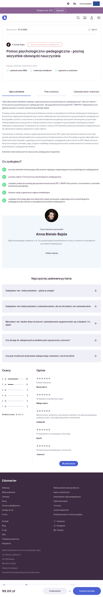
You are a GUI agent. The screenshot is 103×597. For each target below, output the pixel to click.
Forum (4, 514)
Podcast (59, 530)
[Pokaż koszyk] (85, 18)
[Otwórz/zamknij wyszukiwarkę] (78, 18)
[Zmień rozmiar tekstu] (74, 4)
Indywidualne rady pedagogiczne (67, 497)
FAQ (4, 535)
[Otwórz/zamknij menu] (99, 18)
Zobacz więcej (51, 253)
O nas (4, 530)
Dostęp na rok (7, 510)
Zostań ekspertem (61, 510)
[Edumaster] (4, 17)
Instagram (59, 526)
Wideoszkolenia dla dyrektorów (66, 488)
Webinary (6, 488)
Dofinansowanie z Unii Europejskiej (68, 514)
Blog (4, 526)
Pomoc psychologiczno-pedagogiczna (45, 45)
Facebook (59, 521)
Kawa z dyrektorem (62, 492)
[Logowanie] (92, 18)
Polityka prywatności (10, 539)
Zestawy (5, 497)
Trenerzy (57, 506)
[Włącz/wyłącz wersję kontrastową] (68, 3)
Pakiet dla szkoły (60, 501)
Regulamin (6, 543)
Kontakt (5, 521)
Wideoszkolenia (8, 492)
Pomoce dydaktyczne (11, 506)
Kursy (4, 501)
